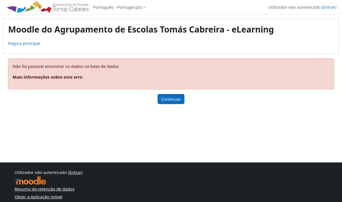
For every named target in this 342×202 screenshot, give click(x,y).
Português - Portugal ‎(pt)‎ (117, 7)
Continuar (171, 99)
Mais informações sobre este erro (47, 77)
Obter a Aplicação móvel (39, 196)
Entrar (329, 7)
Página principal (24, 43)
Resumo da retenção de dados (45, 189)
